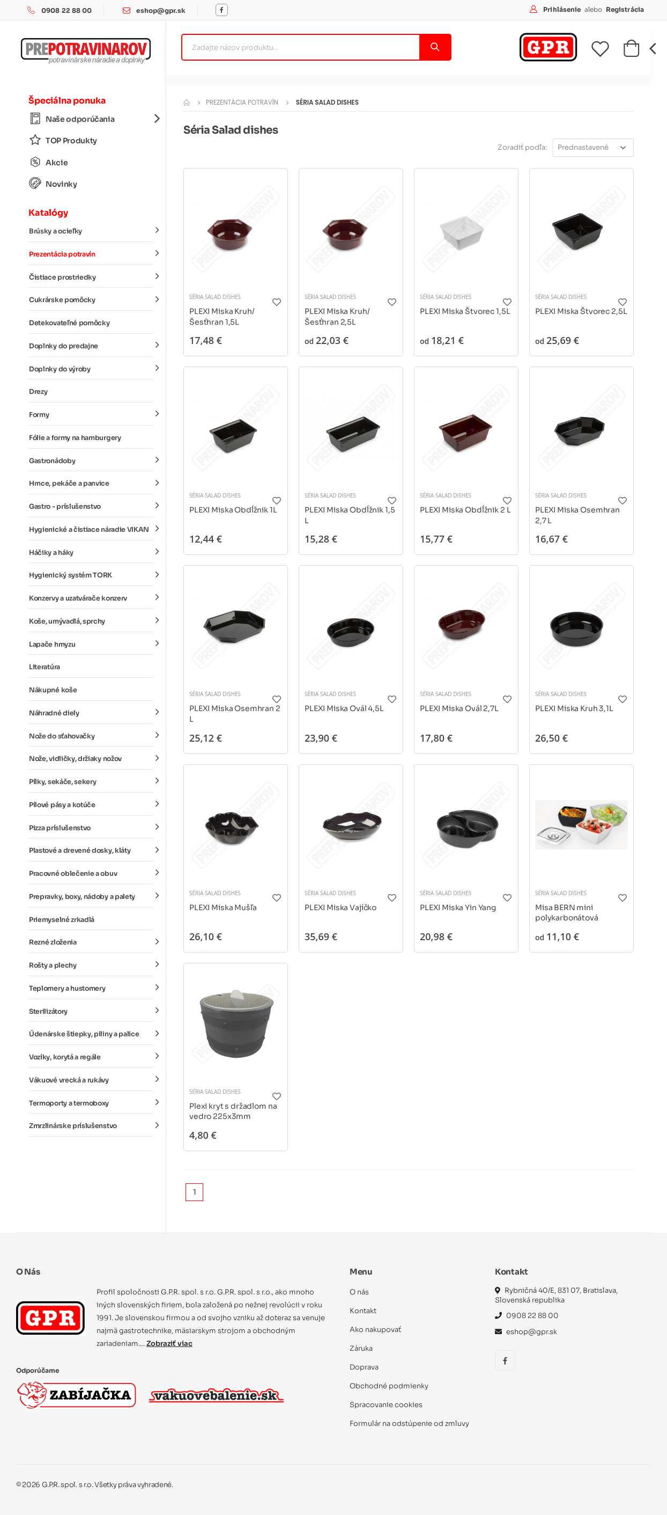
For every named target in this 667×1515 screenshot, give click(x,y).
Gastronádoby (91, 460)
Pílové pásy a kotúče (91, 804)
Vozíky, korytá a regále (91, 1056)
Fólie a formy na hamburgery (75, 438)
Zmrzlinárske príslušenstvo (91, 1125)
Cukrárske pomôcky (91, 299)
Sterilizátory (91, 1010)
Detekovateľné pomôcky (69, 323)
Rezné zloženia (91, 941)
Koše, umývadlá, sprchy (91, 621)
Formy (91, 414)
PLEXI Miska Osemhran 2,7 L (577, 515)
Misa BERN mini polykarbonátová (566, 913)
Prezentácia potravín (91, 253)
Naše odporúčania (91, 118)
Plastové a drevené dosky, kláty (91, 850)
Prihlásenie (562, 9)
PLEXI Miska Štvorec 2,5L (581, 311)
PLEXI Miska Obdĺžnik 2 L (465, 510)
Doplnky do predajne (91, 345)
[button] (631, 51)
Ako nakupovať (375, 1329)
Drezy (38, 391)
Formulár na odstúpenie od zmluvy (409, 1423)
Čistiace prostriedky (91, 276)
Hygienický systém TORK (91, 574)
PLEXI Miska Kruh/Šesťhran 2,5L (337, 316)
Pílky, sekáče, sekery (91, 781)
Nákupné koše (53, 690)
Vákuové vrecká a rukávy (91, 1079)
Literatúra (44, 667)
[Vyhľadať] (434, 47)
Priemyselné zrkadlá (61, 920)
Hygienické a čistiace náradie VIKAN (91, 529)
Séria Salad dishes (215, 297)
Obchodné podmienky (389, 1385)
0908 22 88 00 (66, 10)
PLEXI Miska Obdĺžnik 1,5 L (350, 515)
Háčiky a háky (91, 551)
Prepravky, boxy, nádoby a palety (91, 896)
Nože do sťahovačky (91, 735)
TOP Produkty (63, 140)
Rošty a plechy (91, 965)
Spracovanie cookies (386, 1404)
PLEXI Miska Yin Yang (458, 907)
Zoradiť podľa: (522, 147)
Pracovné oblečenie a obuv (91, 873)
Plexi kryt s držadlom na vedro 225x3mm (233, 1111)
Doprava (364, 1367)
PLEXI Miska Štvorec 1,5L (465, 311)
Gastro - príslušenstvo (91, 506)
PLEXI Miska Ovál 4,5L (344, 708)
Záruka (361, 1348)
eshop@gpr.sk (160, 10)
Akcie (48, 162)
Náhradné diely (91, 712)
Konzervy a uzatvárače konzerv (91, 597)
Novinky (53, 183)
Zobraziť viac (169, 1343)
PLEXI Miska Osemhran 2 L (234, 714)
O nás (359, 1292)
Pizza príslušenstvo (91, 827)
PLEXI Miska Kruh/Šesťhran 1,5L (221, 316)
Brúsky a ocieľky (91, 230)
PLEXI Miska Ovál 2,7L (459, 708)
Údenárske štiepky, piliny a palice (91, 1033)
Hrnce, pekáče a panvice (91, 483)
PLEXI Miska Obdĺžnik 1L (233, 510)
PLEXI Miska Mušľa (222, 907)
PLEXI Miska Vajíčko (340, 907)
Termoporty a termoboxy (91, 1102)
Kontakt (363, 1310)
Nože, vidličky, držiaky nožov (91, 758)
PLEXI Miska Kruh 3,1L (574, 708)
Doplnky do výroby (91, 368)
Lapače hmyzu (91, 643)
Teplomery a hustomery (91, 988)
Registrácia (625, 9)
